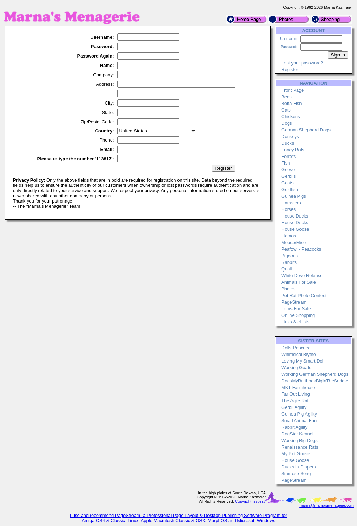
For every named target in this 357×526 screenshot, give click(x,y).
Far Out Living (295, 394)
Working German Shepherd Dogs (314, 374)
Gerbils (288, 176)
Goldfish (289, 189)
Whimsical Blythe (298, 354)
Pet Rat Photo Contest (303, 295)
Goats (287, 182)
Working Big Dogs (299, 440)
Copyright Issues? (250, 501)
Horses (288, 209)
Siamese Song (296, 473)
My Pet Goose (295, 453)
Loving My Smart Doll (303, 361)
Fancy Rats (292, 149)
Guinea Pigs (293, 196)
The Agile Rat (295, 400)
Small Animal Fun (299, 420)
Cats (286, 110)
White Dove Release (302, 275)
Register (289, 69)
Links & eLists (295, 322)
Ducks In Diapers (298, 467)
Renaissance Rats (299, 447)
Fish (285, 163)
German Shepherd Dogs (306, 129)
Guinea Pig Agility (299, 414)
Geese (288, 169)
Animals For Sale (298, 282)
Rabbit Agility (294, 427)
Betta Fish (291, 103)
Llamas (288, 235)
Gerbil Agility (293, 407)
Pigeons (289, 255)
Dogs (286, 123)
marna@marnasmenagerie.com (326, 505)
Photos (288, 288)
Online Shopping (298, 315)
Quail (286, 269)
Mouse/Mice (293, 242)
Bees (286, 96)
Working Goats (296, 367)
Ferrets (288, 156)
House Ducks (294, 216)
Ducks (287, 143)
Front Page (292, 90)
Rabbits (289, 262)
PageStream (293, 302)
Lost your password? (302, 63)
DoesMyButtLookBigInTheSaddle (314, 380)
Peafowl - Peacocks (301, 249)
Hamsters (291, 202)
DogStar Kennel (297, 433)
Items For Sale (296, 308)
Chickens (290, 116)
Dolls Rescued (296, 347)
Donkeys (290, 136)
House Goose (295, 229)
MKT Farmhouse (298, 387)
